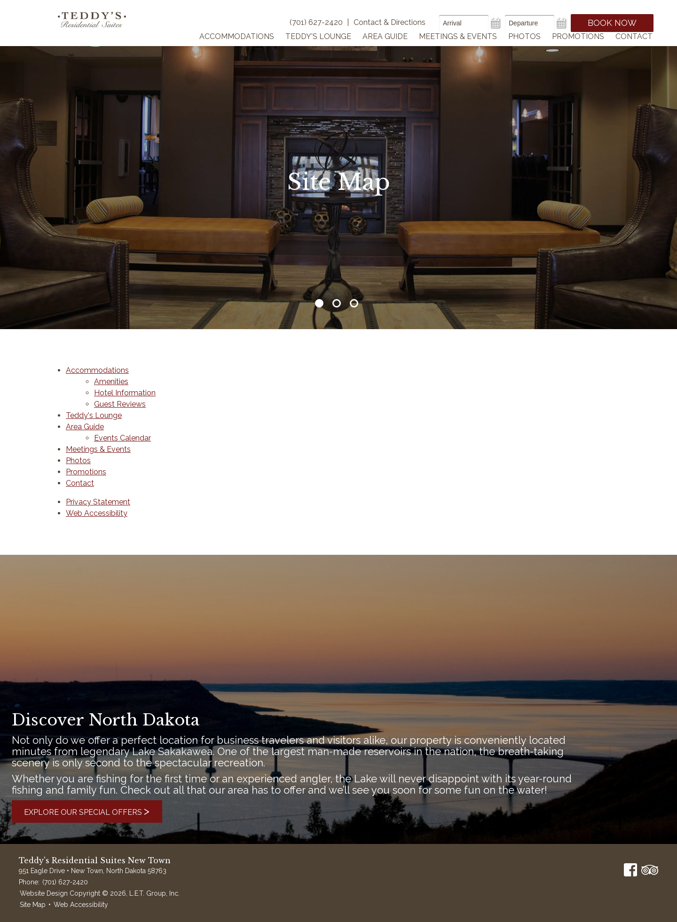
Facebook (630, 869)
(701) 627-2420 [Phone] (316, 22)
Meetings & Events (458, 48)
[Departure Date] (529, 23)
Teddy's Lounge (318, 48)
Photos (524, 48)
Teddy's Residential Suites (100, 29)
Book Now (612, 23)
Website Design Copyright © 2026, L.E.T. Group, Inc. (100, 893)
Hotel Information (125, 392)
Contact (634, 48)
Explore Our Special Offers (98, 811)
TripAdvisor (649, 869)
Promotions (578, 48)
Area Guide (385, 48)
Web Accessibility (96, 513)
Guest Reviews (120, 404)
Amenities (111, 381)
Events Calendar (122, 437)
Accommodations (236, 48)
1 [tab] (319, 303)
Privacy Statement (98, 501)
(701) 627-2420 (65, 882)
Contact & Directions (389, 22)
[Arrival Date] (463, 23)
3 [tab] (354, 303)
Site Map (33, 904)
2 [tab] (336, 303)
